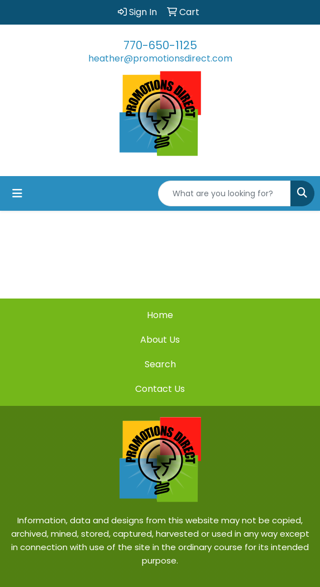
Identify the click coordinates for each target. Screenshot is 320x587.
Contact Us (160, 388)
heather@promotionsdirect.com (160, 58)
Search (160, 364)
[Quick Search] (224, 193)
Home (160, 315)
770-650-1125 (160, 45)
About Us (160, 339)
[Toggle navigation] (17, 193)
